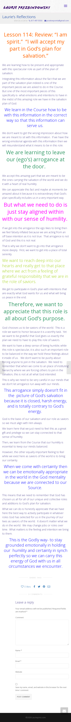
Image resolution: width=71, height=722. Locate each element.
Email (17, 661)
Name (17, 650)
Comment (19, 617)
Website (18, 672)
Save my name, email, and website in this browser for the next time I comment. (40, 688)
